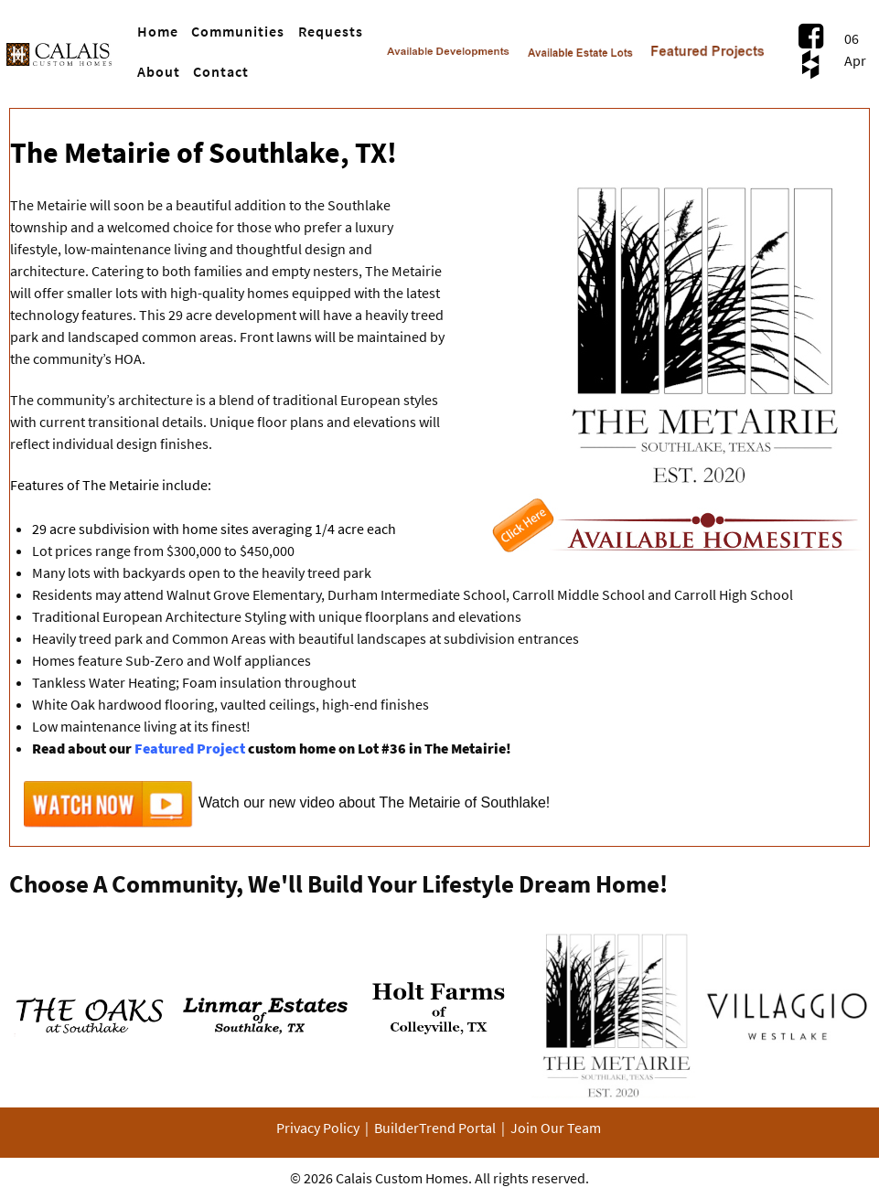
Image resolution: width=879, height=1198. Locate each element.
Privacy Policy (317, 1127)
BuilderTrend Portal (435, 1127)
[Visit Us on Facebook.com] (811, 35)
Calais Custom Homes (402, 1178)
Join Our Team (555, 1127)
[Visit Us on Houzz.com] (811, 63)
